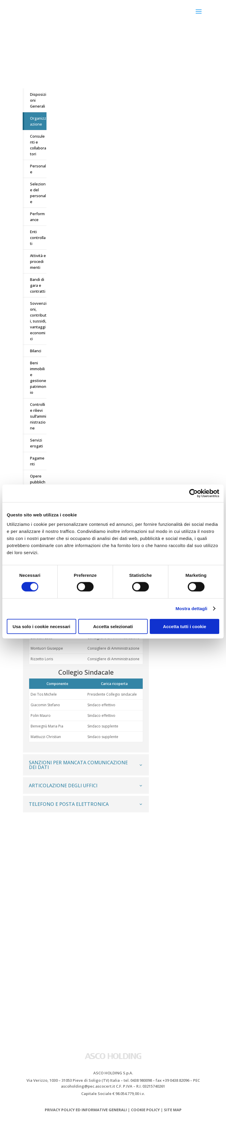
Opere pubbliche (37, 481)
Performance (37, 216)
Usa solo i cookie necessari (41, 626)
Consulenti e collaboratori (38, 145)
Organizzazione (38, 121)
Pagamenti (37, 461)
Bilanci (35, 350)
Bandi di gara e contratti (37, 285)
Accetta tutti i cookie (184, 626)
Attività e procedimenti (38, 261)
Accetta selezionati (113, 626)
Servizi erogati (36, 443)
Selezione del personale (38, 192)
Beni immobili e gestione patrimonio (38, 377)
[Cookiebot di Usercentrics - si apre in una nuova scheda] (193, 493)
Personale (38, 168)
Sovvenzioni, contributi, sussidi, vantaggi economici (38, 321)
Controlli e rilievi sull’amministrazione (38, 416)
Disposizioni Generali (38, 100)
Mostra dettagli (191, 608)
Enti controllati (38, 237)
